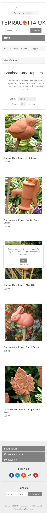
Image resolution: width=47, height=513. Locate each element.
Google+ (35, 475)
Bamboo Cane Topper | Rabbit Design (21, 347)
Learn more (23, 265)
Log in (28, 7)
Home (6, 49)
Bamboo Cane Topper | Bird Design (20, 158)
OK (23, 261)
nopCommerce (27, 509)
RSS (23, 475)
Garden (15, 49)
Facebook (11, 475)
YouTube (29, 475)
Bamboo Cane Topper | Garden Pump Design (21, 221)
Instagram (17, 475)
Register (19, 7)
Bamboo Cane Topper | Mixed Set (20, 285)
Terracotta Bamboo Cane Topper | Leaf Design (22, 410)
